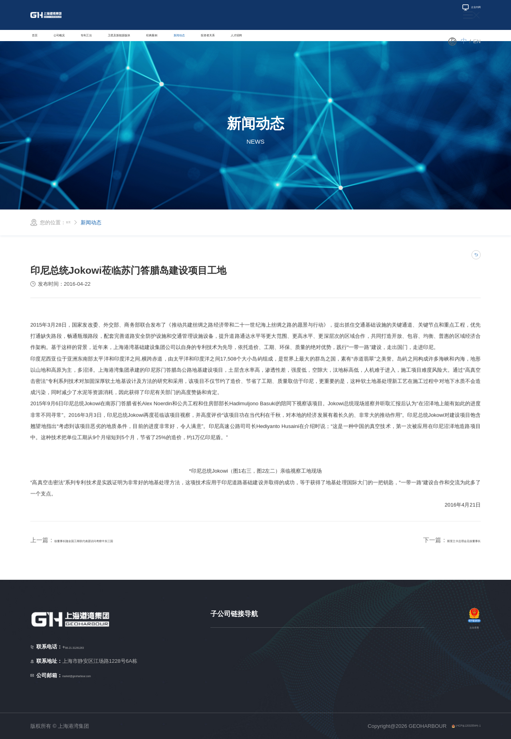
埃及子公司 (401, 653)
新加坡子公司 (226, 641)
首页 (40, 41)
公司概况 (76, 41)
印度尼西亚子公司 (231, 653)
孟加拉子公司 (311, 665)
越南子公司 (223, 665)
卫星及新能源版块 (174, 41)
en (477, 41)
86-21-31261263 (90, 647)
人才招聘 (365, 41)
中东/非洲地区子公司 (320, 677)
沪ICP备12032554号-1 (454, 726)
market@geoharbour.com (98, 675)
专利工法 (119, 41)
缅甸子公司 (309, 641)
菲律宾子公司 (311, 653)
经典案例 (230, 41)
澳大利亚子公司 (406, 641)
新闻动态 (273, 41)
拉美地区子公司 (314, 689)
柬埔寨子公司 (403, 665)
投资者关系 (319, 41)
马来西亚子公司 (228, 677)
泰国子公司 (223, 689)
